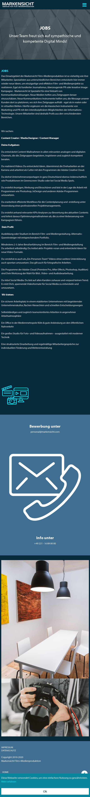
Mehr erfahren (8, 781)
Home (5, 772)
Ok (45, 791)
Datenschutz (8, 750)
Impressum (7, 747)
